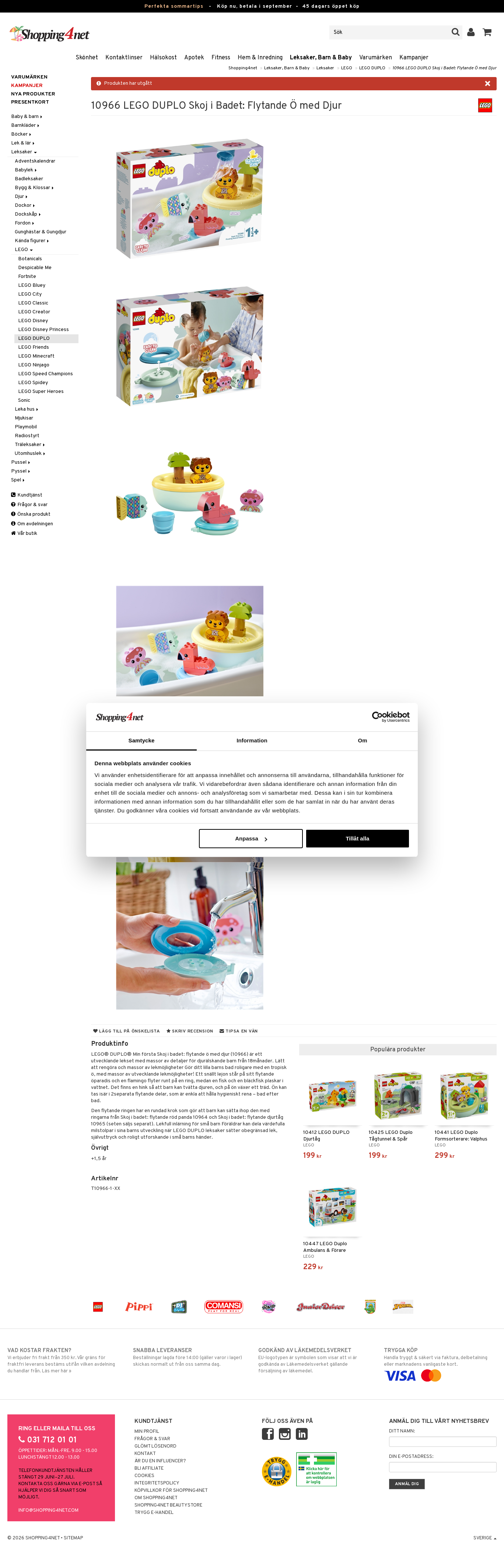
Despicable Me (35, 268)
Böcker (21, 134)
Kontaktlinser (124, 58)
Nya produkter (33, 94)
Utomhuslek (30, 453)
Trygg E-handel (154, 1513)
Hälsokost (163, 58)
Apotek (194, 58)
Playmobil (26, 427)
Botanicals (30, 259)
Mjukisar (24, 418)
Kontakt (145, 1454)
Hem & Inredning (260, 58)
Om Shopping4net (156, 1498)
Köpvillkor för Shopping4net (171, 1491)
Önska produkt (30, 514)
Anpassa (251, 838)
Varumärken (375, 58)
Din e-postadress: (411, 1457)
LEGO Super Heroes (41, 392)
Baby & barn (27, 117)
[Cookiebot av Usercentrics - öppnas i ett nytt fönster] (377, 716)
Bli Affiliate (149, 1469)
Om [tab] (362, 740)
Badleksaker (29, 179)
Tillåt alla (357, 838)
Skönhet (87, 58)
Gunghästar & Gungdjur (40, 232)
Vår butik (24, 533)
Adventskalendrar (35, 161)
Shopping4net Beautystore (168, 1505)
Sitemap (73, 1538)
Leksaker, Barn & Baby (321, 58)
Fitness (220, 58)
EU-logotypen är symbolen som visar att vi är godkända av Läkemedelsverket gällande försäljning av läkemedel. (314, 1360)
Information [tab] (252, 740)
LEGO (346, 68)
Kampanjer (413, 58)
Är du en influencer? (160, 1461)
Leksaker (325, 68)
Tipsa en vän (239, 1031)
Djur (22, 197)
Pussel (21, 462)
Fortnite (27, 277)
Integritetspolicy (156, 1483)
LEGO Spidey (33, 383)
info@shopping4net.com (48, 1511)
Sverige (485, 1538)
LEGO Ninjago (33, 365)
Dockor (25, 205)
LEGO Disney (33, 321)
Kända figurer (32, 241)
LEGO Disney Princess (43, 330)
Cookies (144, 1476)
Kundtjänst (26, 495)
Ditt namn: (402, 1431)
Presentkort (30, 102)
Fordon (25, 223)
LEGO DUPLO (372, 68)
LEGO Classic (33, 303)
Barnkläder (26, 125)
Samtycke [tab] (142, 740)
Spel (18, 480)
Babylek (26, 170)
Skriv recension (190, 1031)
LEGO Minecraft (36, 356)
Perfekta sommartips (173, 6)
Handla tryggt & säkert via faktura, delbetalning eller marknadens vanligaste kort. (440, 1363)
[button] (487, 32)
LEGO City (30, 294)
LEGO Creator (34, 312)
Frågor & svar (29, 505)
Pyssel (21, 471)
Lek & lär (23, 143)
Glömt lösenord (155, 1446)
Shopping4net (242, 68)
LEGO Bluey (31, 285)
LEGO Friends (33, 347)
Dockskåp (28, 214)
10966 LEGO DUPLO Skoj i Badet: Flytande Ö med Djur (444, 68)
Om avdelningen (32, 524)
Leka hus (27, 409)
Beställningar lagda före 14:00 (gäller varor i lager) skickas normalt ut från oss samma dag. (189, 1357)
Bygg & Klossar (35, 188)
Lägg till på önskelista (126, 1031)
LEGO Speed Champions (45, 374)
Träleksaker (30, 445)
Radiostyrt (27, 436)
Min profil (146, 1432)
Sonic (24, 400)
